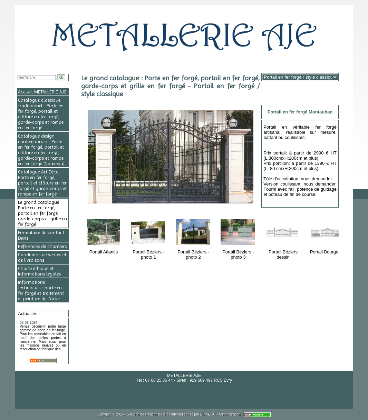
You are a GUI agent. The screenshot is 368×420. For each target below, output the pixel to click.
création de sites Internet (164, 414)
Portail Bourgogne (328, 235)
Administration (229, 414)
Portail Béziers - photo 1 (149, 238)
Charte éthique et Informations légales (39, 271)
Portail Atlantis (104, 235)
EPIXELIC (208, 414)
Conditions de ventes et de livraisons (42, 257)
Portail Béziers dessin (283, 238)
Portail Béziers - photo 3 (239, 238)
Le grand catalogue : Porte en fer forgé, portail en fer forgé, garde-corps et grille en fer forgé (42, 213)
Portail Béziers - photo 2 (194, 238)
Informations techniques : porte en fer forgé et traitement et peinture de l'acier (41, 290)
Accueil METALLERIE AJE (42, 91)
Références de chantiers (42, 246)
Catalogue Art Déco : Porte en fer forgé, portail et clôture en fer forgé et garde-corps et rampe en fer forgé (42, 183)
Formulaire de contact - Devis (43, 235)
